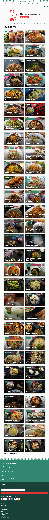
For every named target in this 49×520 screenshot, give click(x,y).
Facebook (5, 505)
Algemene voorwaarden (4, 513)
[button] (45, 6)
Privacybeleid (3, 514)
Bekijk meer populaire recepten (10, 453)
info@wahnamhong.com (4, 509)
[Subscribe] (24, 493)
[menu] (30, 4)
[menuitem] (22, 4)
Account (46, 6)
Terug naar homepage (24, 17)
